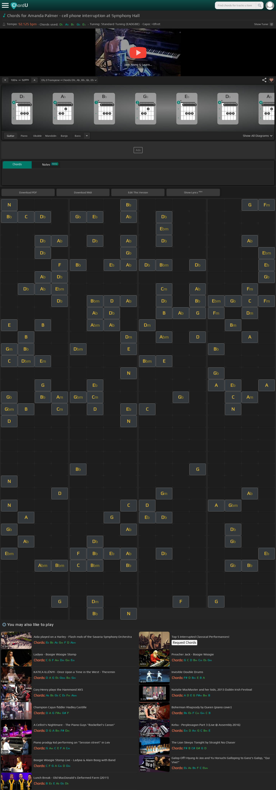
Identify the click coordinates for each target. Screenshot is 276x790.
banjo (64, 135)
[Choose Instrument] (87, 136)
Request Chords (184, 642)
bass (78, 135)
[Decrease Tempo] (5, 80)
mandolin (50, 135)
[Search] (259, 5)
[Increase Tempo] (34, 80)
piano (24, 135)
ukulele (37, 135)
